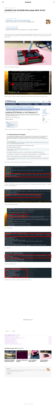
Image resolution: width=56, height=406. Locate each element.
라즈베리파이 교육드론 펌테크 (12, 28)
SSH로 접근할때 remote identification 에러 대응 (11, 336)
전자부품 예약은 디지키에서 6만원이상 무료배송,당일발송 (18, 20)
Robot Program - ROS (11, 334)
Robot (6, 334)
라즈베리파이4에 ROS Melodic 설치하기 (10, 341)
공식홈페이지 (29, 129)
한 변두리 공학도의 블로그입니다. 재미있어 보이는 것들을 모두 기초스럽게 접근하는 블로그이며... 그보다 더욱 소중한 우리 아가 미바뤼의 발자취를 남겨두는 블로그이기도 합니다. (26, 371)
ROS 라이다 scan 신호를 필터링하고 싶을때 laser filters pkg (12, 343)
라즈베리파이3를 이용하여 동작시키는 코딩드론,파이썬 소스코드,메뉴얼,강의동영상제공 (22, 29)
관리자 (32, 403)
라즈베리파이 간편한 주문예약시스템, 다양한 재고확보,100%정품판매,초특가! (20, 21)
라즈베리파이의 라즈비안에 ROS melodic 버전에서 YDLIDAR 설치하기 (14, 337)
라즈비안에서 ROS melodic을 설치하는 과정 (24, 34)
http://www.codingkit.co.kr (11, 26)
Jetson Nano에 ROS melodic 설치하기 (10, 340)
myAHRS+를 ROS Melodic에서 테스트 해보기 (10, 342)
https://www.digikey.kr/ (10, 18)
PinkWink (28, 2)
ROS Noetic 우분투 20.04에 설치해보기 (9, 339)
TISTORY (28, 403)
